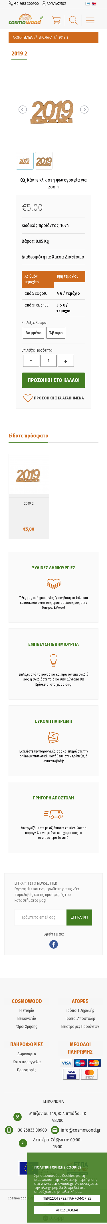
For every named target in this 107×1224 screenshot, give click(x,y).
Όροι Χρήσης (26, 1026)
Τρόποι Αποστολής (80, 1018)
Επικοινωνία (26, 1018)
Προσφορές (26, 1070)
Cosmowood (26, 19)
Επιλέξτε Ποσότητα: (37, 350)
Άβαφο (56, 332)
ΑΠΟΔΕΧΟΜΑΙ (67, 1210)
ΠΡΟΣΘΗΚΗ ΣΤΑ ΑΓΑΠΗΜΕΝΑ (53, 398)
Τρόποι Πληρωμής (80, 1010)
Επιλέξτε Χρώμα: (34, 322)
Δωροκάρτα (26, 1054)
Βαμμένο (33, 332)
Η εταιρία (26, 1010)
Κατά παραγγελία (27, 1062)
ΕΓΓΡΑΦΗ (79, 917)
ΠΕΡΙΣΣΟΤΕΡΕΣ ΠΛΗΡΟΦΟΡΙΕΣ (67, 1198)
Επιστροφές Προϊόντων (80, 1026)
